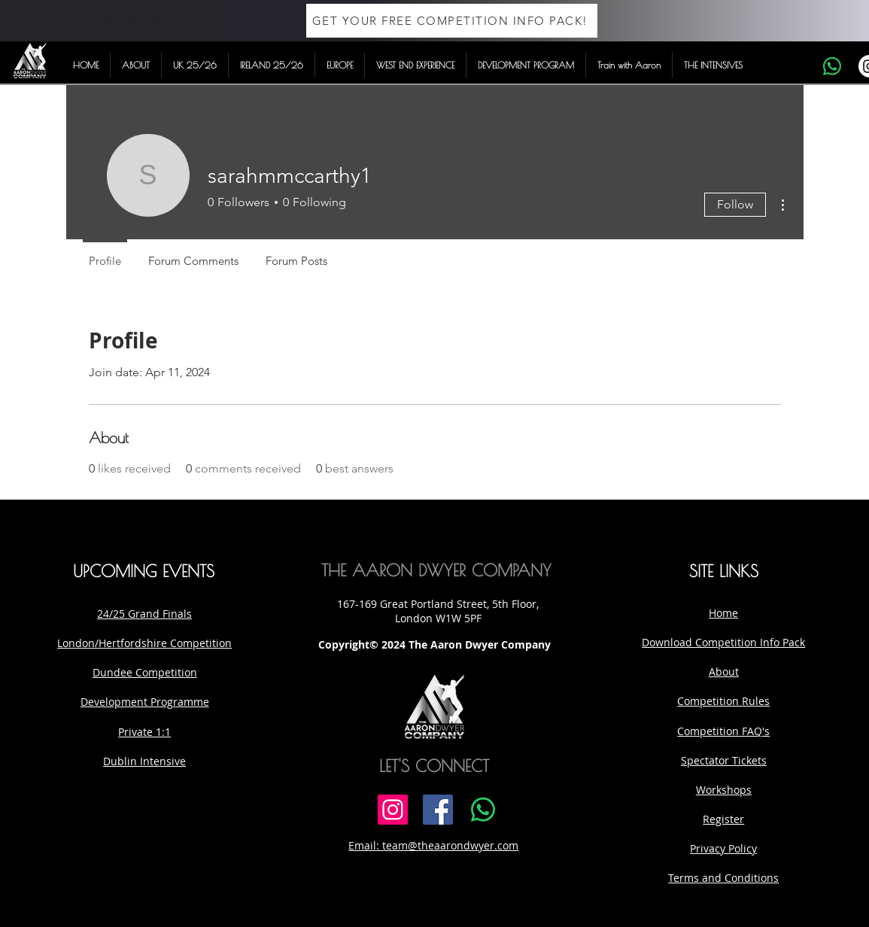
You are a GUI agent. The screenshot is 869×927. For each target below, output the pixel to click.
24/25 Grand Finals (144, 613)
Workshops (724, 790)
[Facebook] (438, 810)
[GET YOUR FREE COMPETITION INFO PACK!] (451, 21)
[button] (136, 65)
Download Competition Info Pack (723, 642)
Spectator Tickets (724, 760)
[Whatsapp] (832, 66)
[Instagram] (393, 810)
